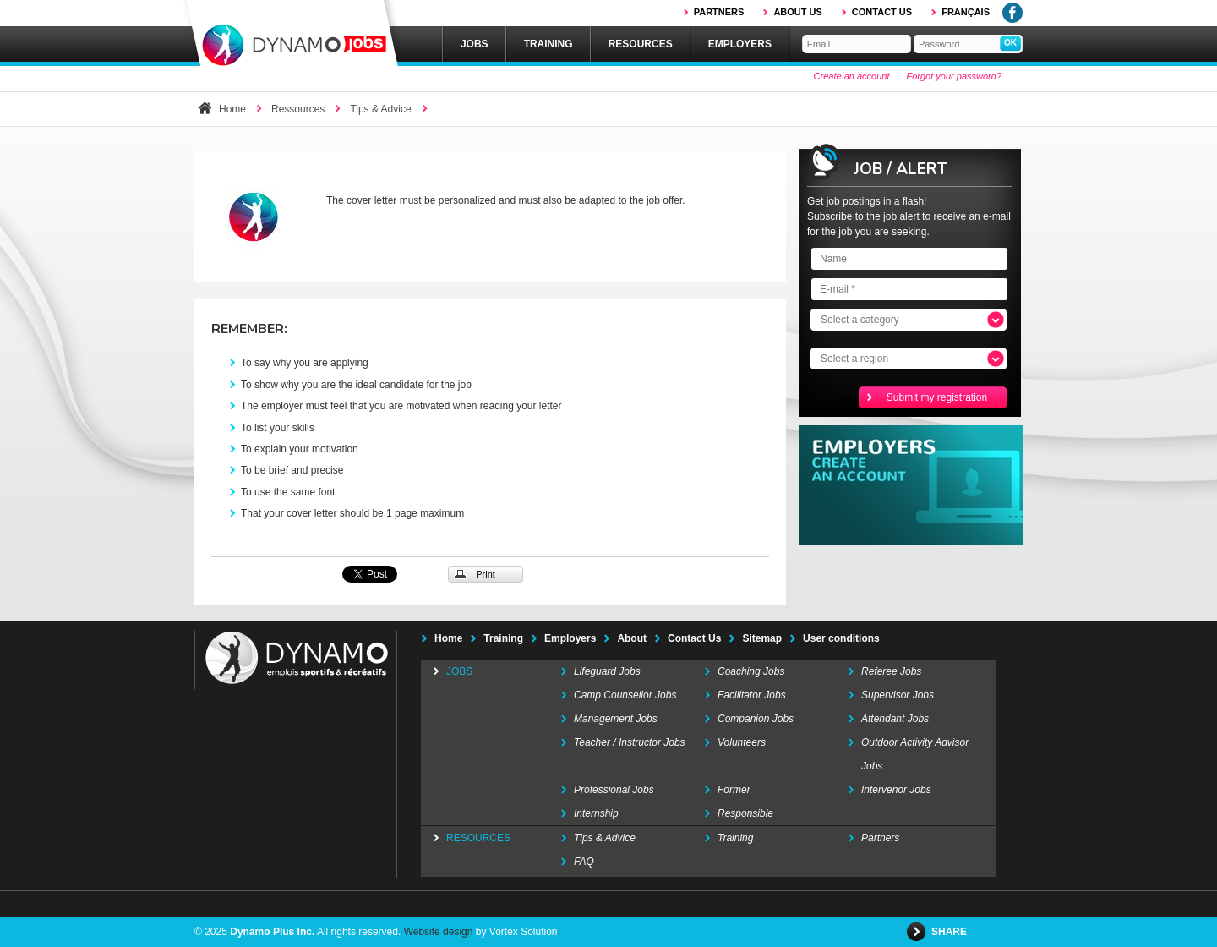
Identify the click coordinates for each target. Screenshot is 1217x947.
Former (734, 790)
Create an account (852, 76)
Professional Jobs (614, 790)
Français (965, 12)
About (632, 638)
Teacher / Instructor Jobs (629, 742)
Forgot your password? (954, 76)
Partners (719, 12)
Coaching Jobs (751, 671)
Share (950, 932)
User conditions (841, 638)
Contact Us (694, 638)
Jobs (474, 44)
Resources (640, 44)
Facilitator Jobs (752, 695)
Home (232, 109)
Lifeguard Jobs (607, 671)
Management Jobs (616, 719)
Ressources (298, 109)
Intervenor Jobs (896, 790)
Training (548, 44)
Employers (740, 44)
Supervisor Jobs (897, 695)
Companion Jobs (756, 719)
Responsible (745, 813)
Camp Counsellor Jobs (625, 695)
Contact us (882, 12)
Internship (596, 813)
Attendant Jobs (895, 719)
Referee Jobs (891, 671)
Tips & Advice (380, 109)
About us (797, 12)
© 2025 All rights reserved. (297, 932)
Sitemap (762, 638)
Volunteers (742, 742)
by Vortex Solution (517, 932)
